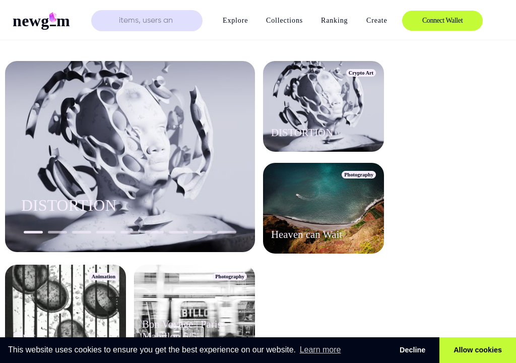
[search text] (147, 20)
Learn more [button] (320, 349)
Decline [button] (412, 350)
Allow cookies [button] (478, 350)
